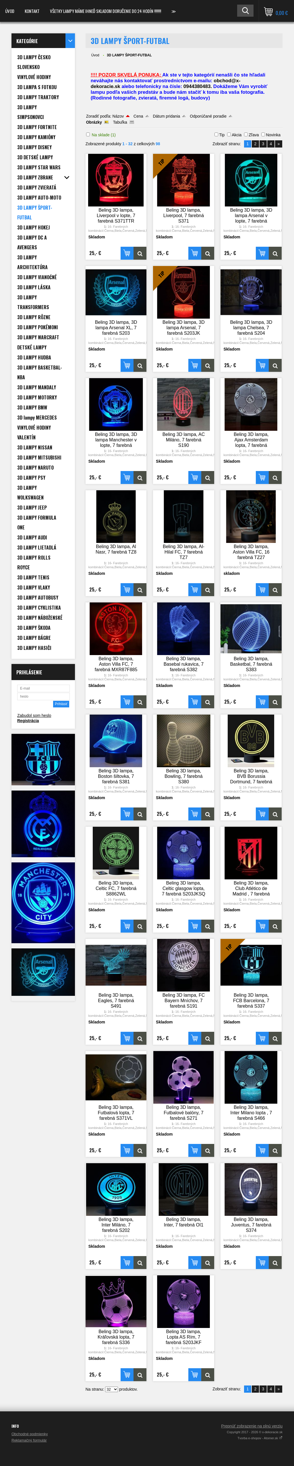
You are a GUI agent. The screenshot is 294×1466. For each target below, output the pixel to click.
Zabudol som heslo (34, 715)
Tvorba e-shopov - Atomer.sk (260, 1438)
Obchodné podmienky (29, 1434)
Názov (118, 116)
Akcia (236, 135)
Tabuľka (120, 122)
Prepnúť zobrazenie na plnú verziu (252, 1426)
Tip (222, 135)
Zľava (254, 135)
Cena (138, 116)
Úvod (9, 11)
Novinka (273, 135)
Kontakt (32, 11)
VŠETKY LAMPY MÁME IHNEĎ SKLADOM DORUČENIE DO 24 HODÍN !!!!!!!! (105, 11)
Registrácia (28, 720)
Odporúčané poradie (208, 116)
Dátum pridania (166, 116)
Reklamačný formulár (29, 1440)
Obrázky (94, 122)
